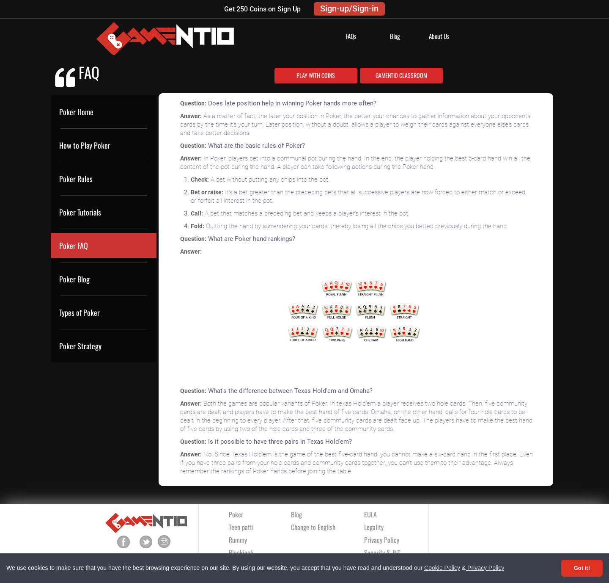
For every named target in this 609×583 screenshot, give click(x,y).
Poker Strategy (80, 345)
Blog (395, 36)
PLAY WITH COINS (315, 75)
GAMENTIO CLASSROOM (401, 75)
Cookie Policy (442, 567)
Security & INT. (382, 552)
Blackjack (241, 552)
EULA (370, 514)
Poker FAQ (73, 245)
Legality (374, 527)
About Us (439, 36)
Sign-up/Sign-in (349, 8)
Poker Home (76, 111)
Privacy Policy (485, 567)
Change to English (313, 527)
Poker (236, 514)
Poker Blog (74, 279)
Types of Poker (79, 312)
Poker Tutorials (80, 212)
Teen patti (241, 527)
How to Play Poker (84, 145)
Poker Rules (76, 178)
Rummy (238, 540)
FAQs (351, 36)
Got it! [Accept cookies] (582, 568)
